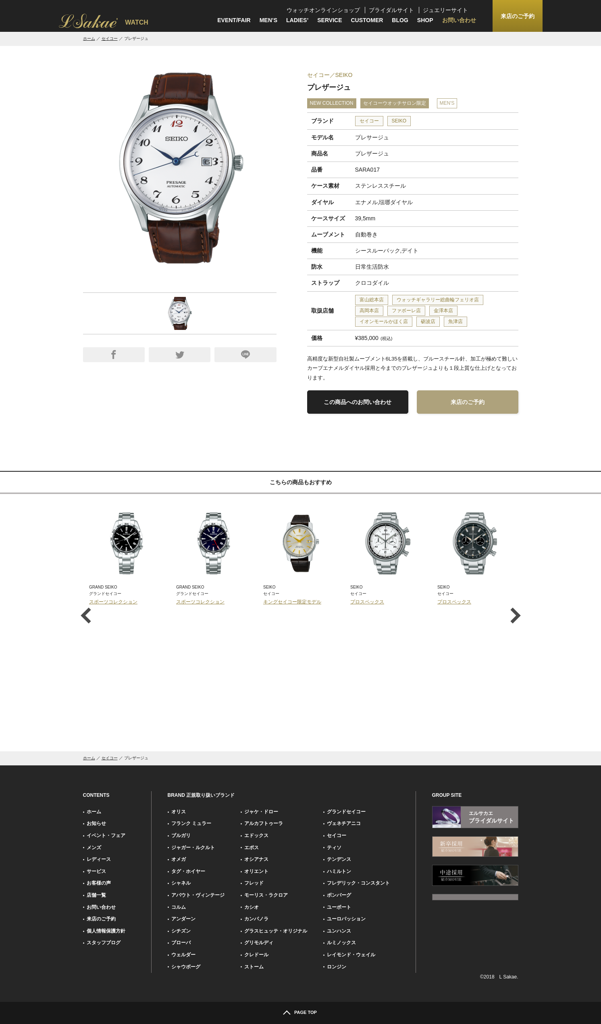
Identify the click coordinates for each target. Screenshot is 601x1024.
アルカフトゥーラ (263, 823)
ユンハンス (339, 931)
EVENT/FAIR (233, 20)
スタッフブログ (104, 942)
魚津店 (455, 321)
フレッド (254, 883)
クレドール (256, 955)
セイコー (110, 38)
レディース (99, 859)
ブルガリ (181, 835)
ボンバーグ (339, 895)
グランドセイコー (346, 812)
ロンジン (336, 967)
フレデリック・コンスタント (358, 883)
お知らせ (96, 823)
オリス (178, 812)
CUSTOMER (367, 20)
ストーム (254, 967)
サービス (96, 871)
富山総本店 (372, 300)
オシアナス (256, 859)
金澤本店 (443, 310)
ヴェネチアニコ (344, 823)
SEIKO (399, 121)
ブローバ (181, 942)
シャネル (181, 883)
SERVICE (329, 20)
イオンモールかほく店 (384, 321)
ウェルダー (183, 955)
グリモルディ (258, 942)
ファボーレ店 (406, 310)
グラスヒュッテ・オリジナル (275, 931)
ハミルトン (339, 871)
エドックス (256, 835)
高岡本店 (369, 310)
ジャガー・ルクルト (193, 847)
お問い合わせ (459, 20)
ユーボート (339, 907)
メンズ (94, 847)
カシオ (251, 907)
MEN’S (268, 20)
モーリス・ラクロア (266, 895)
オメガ (178, 859)
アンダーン (183, 919)
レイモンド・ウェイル (351, 955)
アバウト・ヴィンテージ (198, 895)
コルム (178, 907)
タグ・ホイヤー (188, 871)
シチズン (181, 931)
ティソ (334, 847)
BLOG (400, 20)
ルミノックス (341, 942)
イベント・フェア (106, 835)
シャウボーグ (185, 967)
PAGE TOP (305, 1012)
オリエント (256, 871)
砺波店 (428, 321)
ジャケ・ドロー (261, 812)
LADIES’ (297, 20)
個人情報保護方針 (106, 931)
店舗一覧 (96, 895)
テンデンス (339, 859)
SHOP (425, 20)
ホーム (89, 38)
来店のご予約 (468, 402)
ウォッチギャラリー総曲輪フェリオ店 (438, 300)
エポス (251, 847)
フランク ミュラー (191, 823)
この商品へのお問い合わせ (357, 402)
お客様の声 (99, 883)
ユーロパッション (346, 919)
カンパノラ (256, 919)
